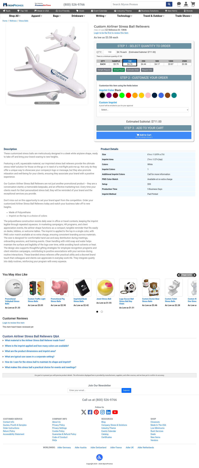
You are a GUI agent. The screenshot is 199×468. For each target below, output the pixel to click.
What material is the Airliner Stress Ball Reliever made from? (35, 340)
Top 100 (22, 11)
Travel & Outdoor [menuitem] (152, 15)
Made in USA (42, 11)
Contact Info (8, 422)
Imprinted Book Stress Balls (80, 300)
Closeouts (155, 422)
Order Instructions (11, 428)
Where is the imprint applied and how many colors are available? (37, 346)
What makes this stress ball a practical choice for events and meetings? (40, 367)
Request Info (147, 70)
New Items (171, 11)
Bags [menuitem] (56, 15)
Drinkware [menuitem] (77, 15)
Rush (6, 11)
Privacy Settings (59, 428)
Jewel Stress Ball (103, 299)
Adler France (116, 447)
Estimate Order (133, 70)
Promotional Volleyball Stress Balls (12, 301)
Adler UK (130, 447)
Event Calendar (99, 11)
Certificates (106, 437)
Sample (104, 70)
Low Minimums (157, 428)
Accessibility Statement (13, 434)
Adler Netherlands (146, 447)
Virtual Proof (119, 70)
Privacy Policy (58, 425)
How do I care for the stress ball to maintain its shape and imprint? (38, 362)
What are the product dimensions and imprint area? (30, 351)
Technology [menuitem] (123, 15)
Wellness (13, 21)
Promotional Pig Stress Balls (58, 300)
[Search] (138, 4)
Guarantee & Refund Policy (64, 434)
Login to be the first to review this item (111, 33)
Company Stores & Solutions (114, 425)
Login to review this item (13, 323)
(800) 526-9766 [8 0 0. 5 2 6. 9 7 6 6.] (106, 400)
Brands (188, 11)
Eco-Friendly (63, 11)
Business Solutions (149, 11)
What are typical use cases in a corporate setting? (29, 356)
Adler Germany (64, 447)
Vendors (154, 440)
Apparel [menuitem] (35, 15)
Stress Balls (23, 21)
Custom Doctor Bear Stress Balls (151, 300)
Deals (80, 11)
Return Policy (9, 431)
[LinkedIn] (108, 413)
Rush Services (157, 431)
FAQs (54, 440)
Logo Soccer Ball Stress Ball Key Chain (126, 301)
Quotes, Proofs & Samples (15, 425)
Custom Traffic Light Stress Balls (37, 300)
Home (5, 21)
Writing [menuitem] (100, 15)
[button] (102, 95)
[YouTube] (115, 413)
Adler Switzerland (98, 447)
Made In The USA (158, 425)
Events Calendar (108, 431)
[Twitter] (83, 413)
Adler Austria (81, 447)
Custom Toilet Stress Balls (171, 300)
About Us (56, 422)
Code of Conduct (60, 437)
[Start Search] (169, 4)
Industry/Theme (123, 11)
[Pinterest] (96, 413)
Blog (103, 422)
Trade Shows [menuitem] (182, 15)
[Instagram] (102, 413)
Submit (126, 390)
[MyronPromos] (13, 4)
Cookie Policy (58, 431)
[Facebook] (90, 413)
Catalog (104, 434)
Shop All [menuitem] (14, 15)
